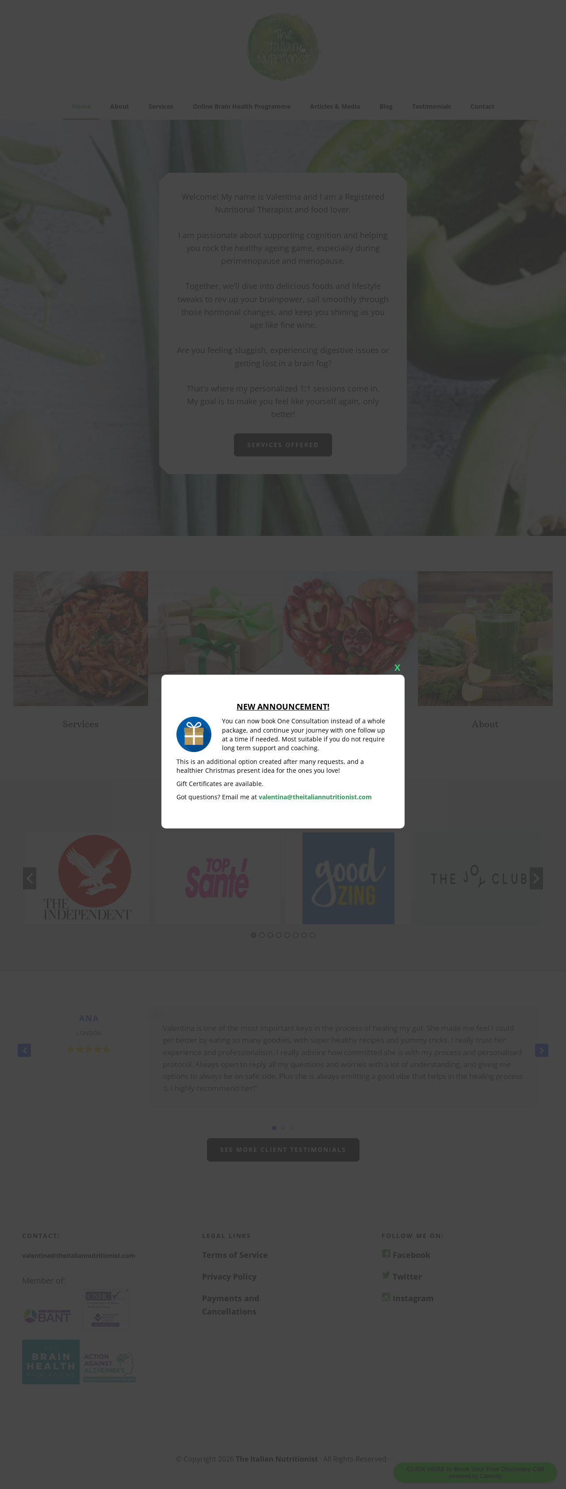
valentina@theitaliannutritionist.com (315, 797)
